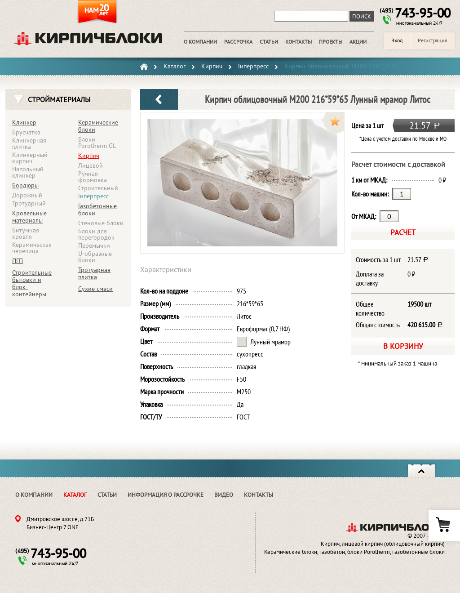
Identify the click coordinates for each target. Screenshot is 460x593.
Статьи (107, 495)
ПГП (17, 261)
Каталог (75, 495)
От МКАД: (363, 216)
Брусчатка (26, 132)
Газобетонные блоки (97, 209)
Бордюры (25, 185)
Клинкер (24, 122)
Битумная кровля (25, 233)
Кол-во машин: (370, 193)
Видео (223, 495)
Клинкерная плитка (29, 143)
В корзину (403, 346)
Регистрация (432, 40)
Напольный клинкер (28, 172)
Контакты (258, 495)
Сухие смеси (95, 289)
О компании (34, 495)
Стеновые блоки (101, 223)
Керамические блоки (98, 126)
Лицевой (90, 165)
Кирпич (88, 156)
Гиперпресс (93, 196)
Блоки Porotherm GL (97, 142)
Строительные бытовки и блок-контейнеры (32, 283)
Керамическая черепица (32, 248)
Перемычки (94, 245)
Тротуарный (29, 203)
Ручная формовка (92, 176)
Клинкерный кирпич (30, 158)
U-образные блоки (95, 257)
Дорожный (27, 195)
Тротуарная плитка (94, 273)
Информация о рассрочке (165, 495)
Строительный (98, 188)
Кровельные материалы (29, 216)
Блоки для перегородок (96, 234)
